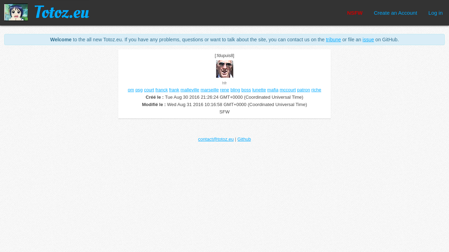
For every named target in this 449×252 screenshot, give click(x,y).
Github (244, 139)
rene (224, 89)
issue (368, 39)
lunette (259, 89)
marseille (210, 89)
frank (174, 89)
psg (139, 89)
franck (161, 89)
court (149, 89)
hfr (224, 83)
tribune (333, 39)
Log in (435, 13)
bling (235, 89)
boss (246, 89)
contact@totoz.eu (216, 139)
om (131, 89)
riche (316, 89)
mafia (273, 89)
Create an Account (395, 13)
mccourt (288, 89)
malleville (190, 89)
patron (303, 89)
